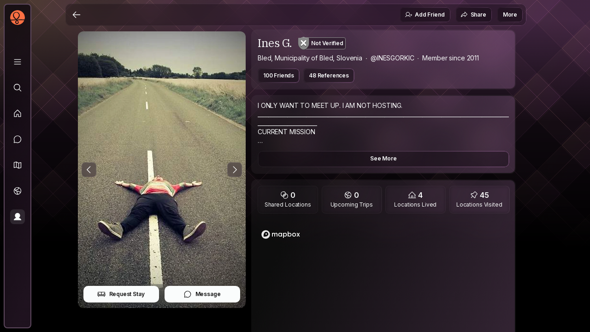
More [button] (510, 14)
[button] (17, 165)
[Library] (17, 61)
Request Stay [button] (121, 294)
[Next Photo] (234, 169)
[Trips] (17, 191)
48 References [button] (329, 75)
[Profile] (17, 216)
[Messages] (17, 139)
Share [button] (473, 14)
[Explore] (17, 87)
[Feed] (17, 113)
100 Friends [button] (278, 75)
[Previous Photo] (89, 169)
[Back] (76, 14)
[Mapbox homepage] (280, 234)
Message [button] (202, 294)
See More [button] (383, 158)
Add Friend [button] (424, 14)
